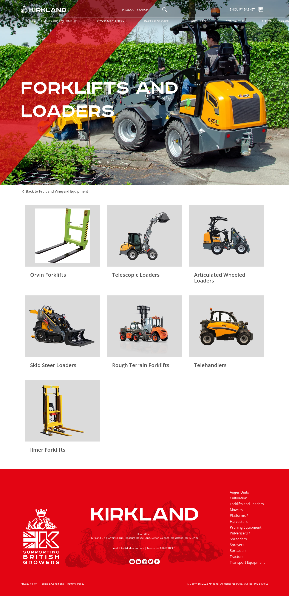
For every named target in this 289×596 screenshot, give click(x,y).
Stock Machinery (110, 21)
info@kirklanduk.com (131, 548)
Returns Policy (75, 583)
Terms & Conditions (52, 583)
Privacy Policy (29, 583)
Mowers (236, 509)
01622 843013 (168, 548)
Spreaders (238, 550)
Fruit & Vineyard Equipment (54, 21)
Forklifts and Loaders (247, 504)
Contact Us (235, 21)
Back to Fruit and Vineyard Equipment (54, 191)
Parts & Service (156, 21)
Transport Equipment (247, 562)
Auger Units (239, 492)
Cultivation (238, 498)
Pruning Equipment (245, 527)
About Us (198, 21)
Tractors (237, 556)
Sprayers (237, 544)
